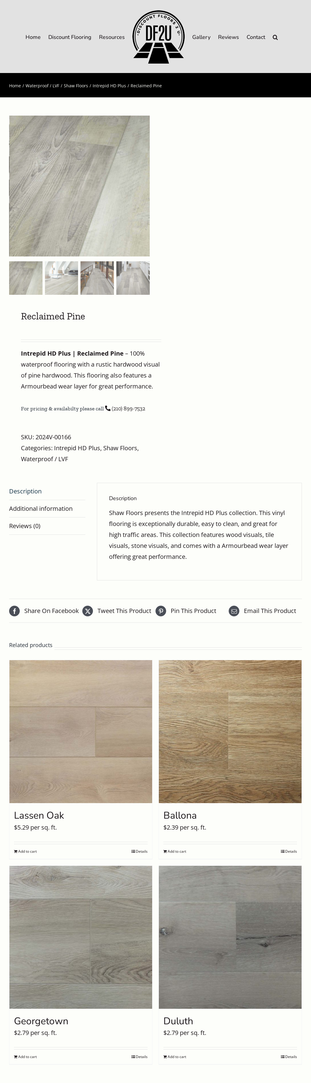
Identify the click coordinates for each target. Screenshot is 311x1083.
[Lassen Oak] (80, 731)
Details (142, 851)
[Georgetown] (80, 937)
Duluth (178, 1021)
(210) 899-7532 (125, 408)
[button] (275, 37)
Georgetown (41, 1021)
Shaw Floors (120, 448)
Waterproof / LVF (44, 459)
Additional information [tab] (41, 508)
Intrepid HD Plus (77, 448)
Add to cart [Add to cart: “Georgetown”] (27, 1056)
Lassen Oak (39, 815)
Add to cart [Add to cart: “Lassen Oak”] (27, 851)
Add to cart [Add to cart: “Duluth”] (177, 1056)
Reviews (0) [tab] (24, 526)
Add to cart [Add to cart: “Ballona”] (177, 851)
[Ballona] (230, 731)
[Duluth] (230, 937)
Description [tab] (25, 491)
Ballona (180, 815)
